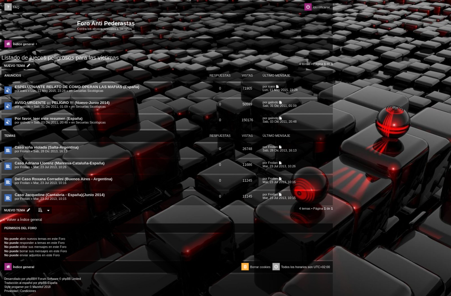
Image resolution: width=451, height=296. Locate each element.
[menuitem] (11, 7)
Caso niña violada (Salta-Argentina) (47, 147)
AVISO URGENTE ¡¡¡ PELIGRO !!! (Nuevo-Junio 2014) (62, 102)
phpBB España (47, 282)
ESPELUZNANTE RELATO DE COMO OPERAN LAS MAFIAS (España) (77, 87)
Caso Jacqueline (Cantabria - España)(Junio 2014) (60, 195)
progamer (18, 287)
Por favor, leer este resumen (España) (49, 118)
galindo (25, 106)
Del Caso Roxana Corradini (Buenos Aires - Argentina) (63, 179)
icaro (23, 90)
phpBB (30, 278)
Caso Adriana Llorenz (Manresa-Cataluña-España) (59, 163)
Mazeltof (38, 287)
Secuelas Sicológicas (88, 90)
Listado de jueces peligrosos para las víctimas (60, 57)
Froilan (25, 151)
